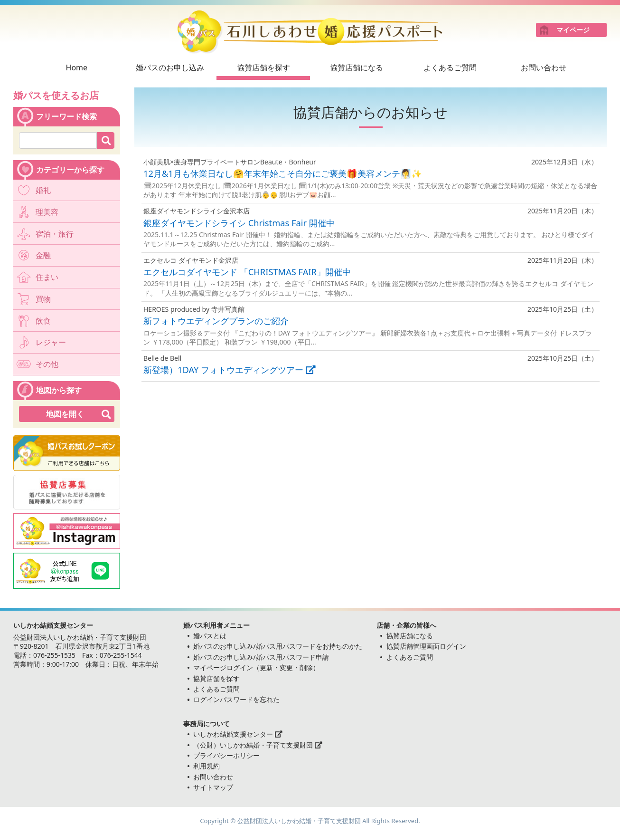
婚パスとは (209, 635)
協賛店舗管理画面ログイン (426, 646)
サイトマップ (213, 787)
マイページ (573, 29)
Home (77, 67)
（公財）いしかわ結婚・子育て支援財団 (257, 744)
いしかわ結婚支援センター (237, 734)
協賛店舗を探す (263, 67)
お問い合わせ (543, 67)
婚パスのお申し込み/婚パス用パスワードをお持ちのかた (277, 646)
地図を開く (65, 414)
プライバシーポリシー (226, 755)
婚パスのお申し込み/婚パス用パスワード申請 (261, 657)
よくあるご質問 (450, 67)
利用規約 (206, 765)
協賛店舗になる (356, 67)
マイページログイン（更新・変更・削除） (256, 667)
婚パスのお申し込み (170, 67)
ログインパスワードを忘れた (236, 699)
